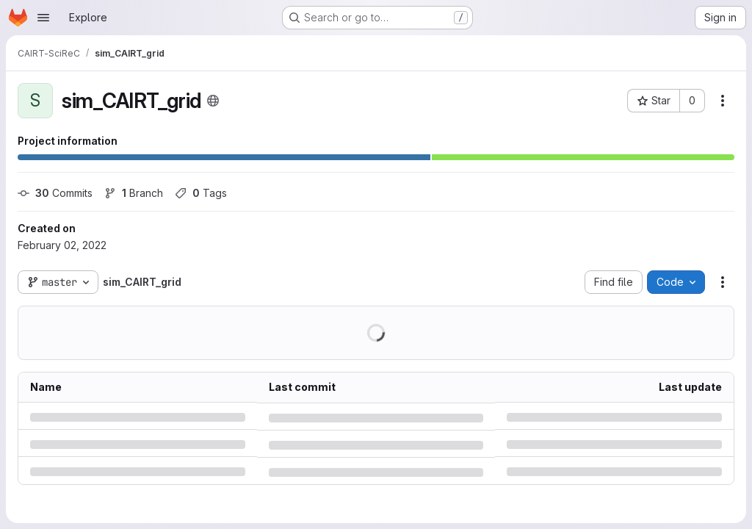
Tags (201, 193)
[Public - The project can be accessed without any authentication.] (213, 101)
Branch (133, 193)
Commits (55, 193)
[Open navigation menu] (43, 17)
